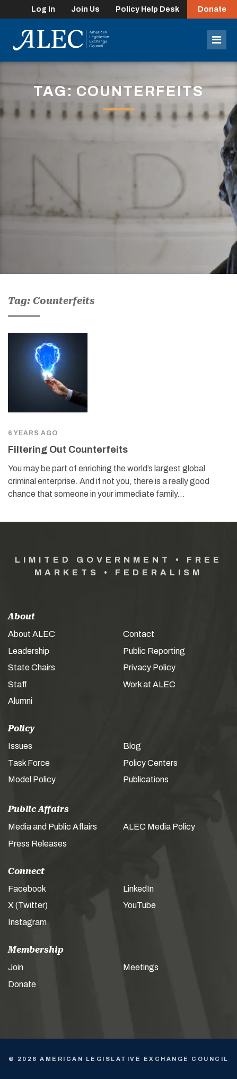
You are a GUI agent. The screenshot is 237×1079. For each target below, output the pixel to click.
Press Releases (37, 843)
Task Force (29, 762)
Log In (43, 9)
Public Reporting (154, 650)
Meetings (141, 967)
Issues (20, 745)
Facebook (27, 888)
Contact (138, 633)
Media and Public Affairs (52, 826)
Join (15, 967)
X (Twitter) (28, 905)
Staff (17, 684)
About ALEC (31, 633)
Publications (146, 779)
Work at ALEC (149, 684)
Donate (212, 9)
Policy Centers (150, 762)
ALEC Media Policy (159, 826)
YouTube (139, 905)
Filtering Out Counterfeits (68, 449)
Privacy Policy (149, 667)
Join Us (85, 9)
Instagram (27, 922)
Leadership (28, 650)
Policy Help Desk (147, 9)
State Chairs (31, 667)
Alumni (20, 700)
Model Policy (32, 779)
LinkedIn (138, 888)
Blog (132, 745)
